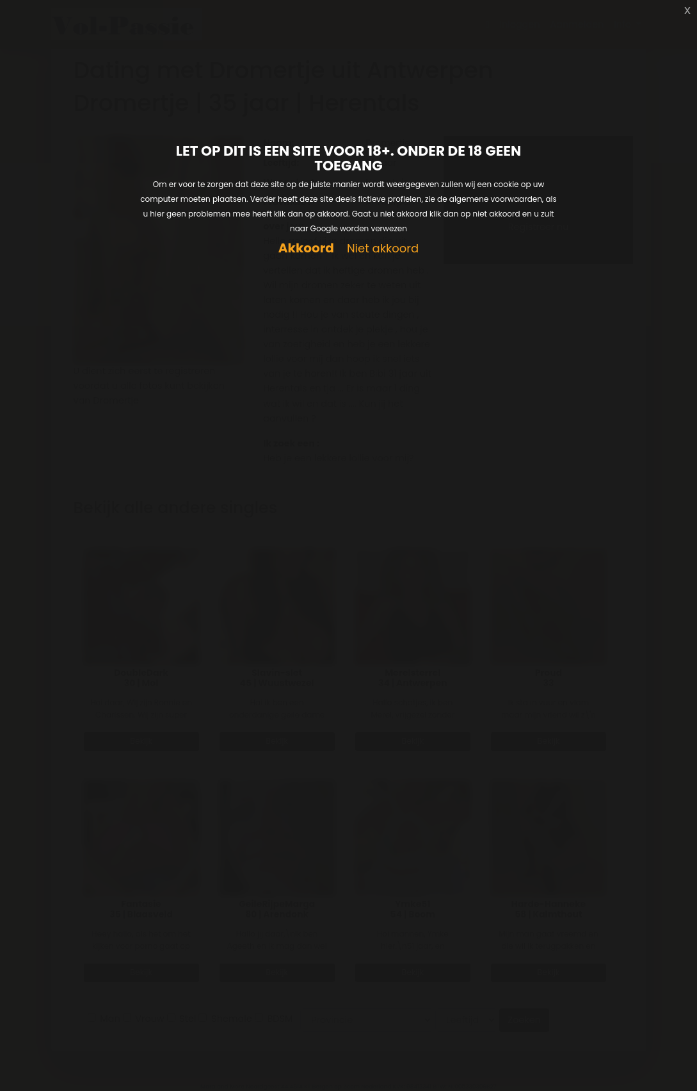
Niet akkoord (383, 249)
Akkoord (306, 248)
